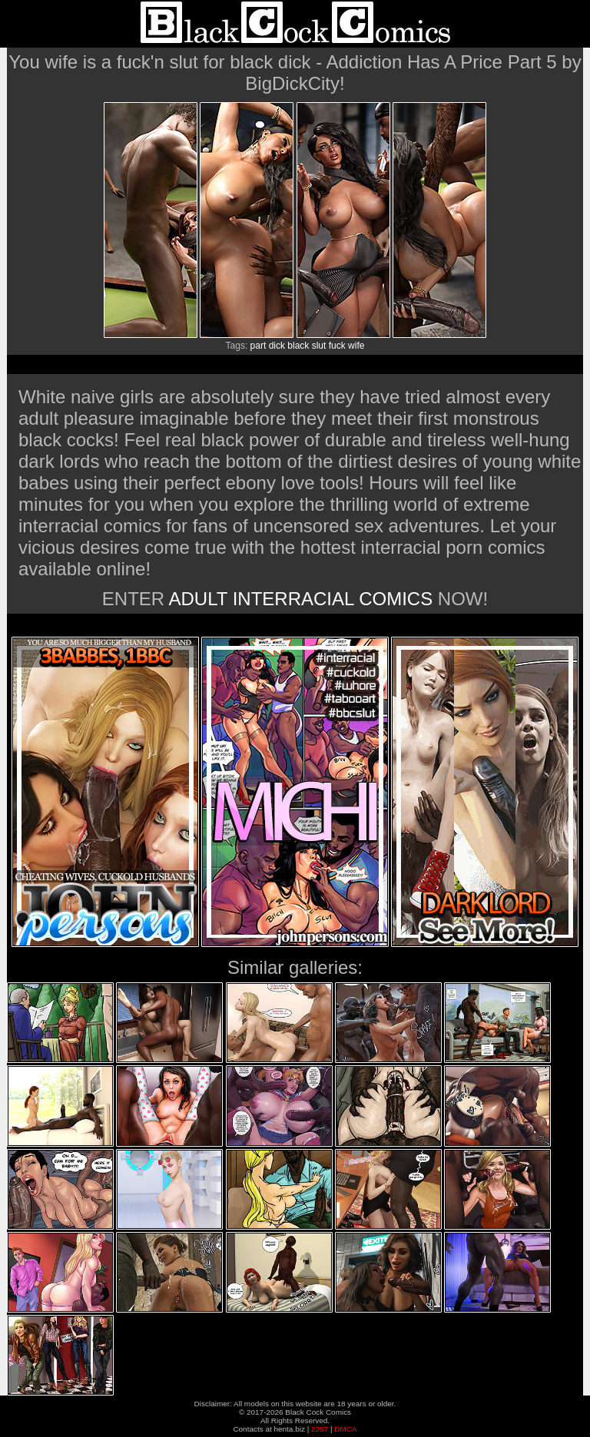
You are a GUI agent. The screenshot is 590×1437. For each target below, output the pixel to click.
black (298, 345)
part (258, 345)
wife (356, 345)
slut (319, 345)
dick (277, 345)
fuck (337, 345)
